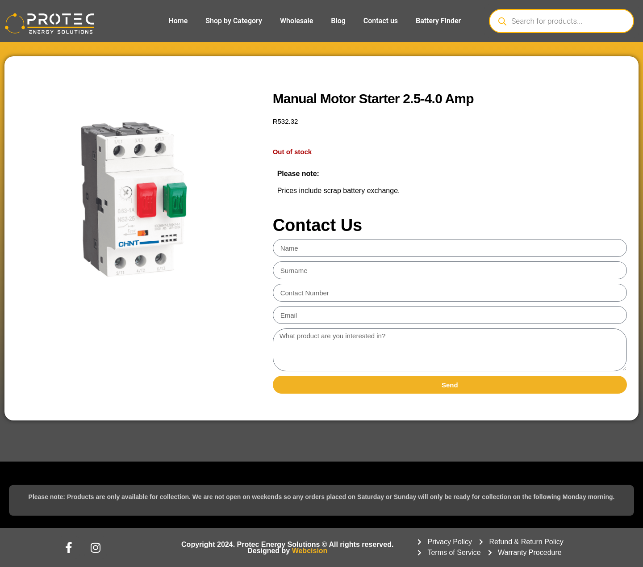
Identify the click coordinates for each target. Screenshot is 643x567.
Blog (338, 21)
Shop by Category (233, 21)
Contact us (380, 21)
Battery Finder (438, 21)
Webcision (310, 550)
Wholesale (296, 21)
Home (178, 21)
